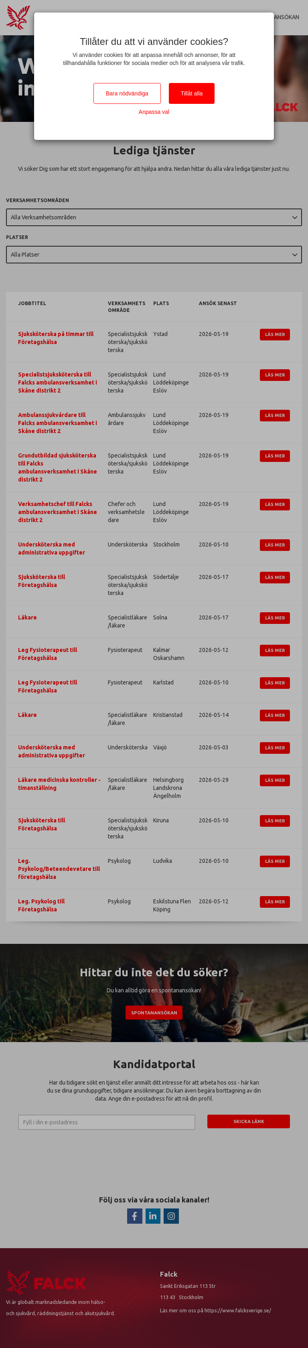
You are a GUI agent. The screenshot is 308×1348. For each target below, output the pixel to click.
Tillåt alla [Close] (192, 93)
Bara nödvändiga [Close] (127, 93)
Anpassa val (154, 112)
